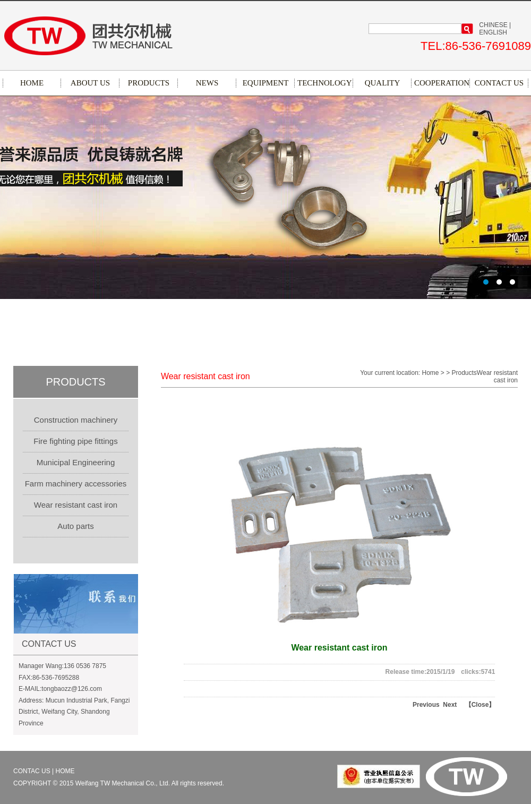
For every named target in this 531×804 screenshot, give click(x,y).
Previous (426, 704)
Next (448, 704)
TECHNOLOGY (323, 83)
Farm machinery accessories (76, 483)
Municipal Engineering (76, 462)
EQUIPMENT (266, 83)
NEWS (207, 83)
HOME (32, 83)
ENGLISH (493, 32)
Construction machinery (76, 419)
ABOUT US (90, 83)
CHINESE (493, 25)
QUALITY (382, 83)
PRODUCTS (148, 83)
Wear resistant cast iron (75, 504)
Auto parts (75, 526)
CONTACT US (499, 83)
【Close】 (480, 704)
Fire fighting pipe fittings (75, 441)
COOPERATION (440, 83)
